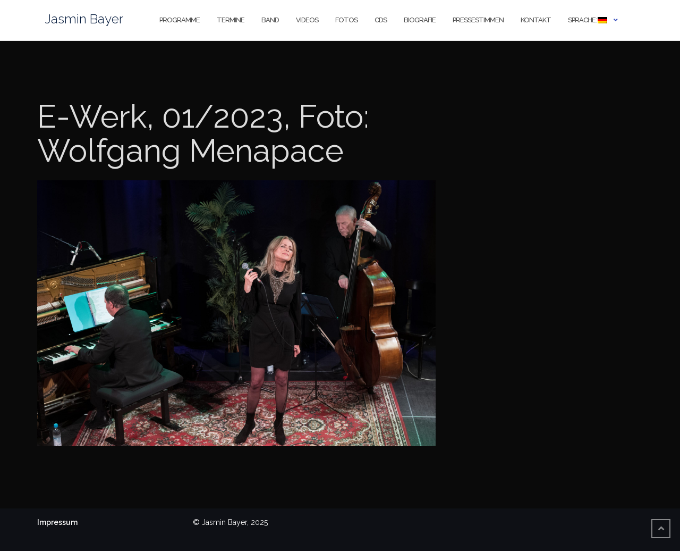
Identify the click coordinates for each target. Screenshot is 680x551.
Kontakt (536, 20)
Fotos (346, 20)
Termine (230, 20)
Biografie (420, 20)
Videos (307, 20)
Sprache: (587, 20)
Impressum (57, 522)
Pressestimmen (478, 20)
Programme (179, 20)
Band (270, 20)
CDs (381, 20)
